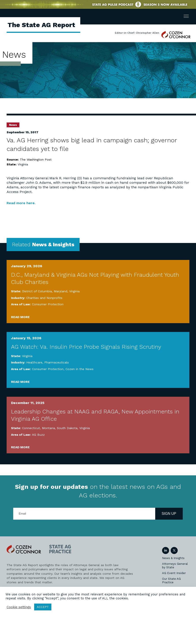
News (13, 124)
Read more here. (21, 203)
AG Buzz (38, 434)
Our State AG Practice (171, 580)
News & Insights (173, 558)
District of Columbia (37, 291)
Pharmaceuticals (56, 362)
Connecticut (31, 428)
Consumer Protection (47, 304)
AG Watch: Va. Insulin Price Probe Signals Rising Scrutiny (86, 346)
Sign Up (169, 513)
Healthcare (34, 362)
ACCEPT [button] (43, 607)
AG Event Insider (174, 573)
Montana (48, 428)
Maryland (60, 291)
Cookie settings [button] (19, 607)
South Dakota (67, 428)
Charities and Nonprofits (44, 298)
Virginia (23, 164)
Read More (20, 317)
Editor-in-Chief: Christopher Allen (137, 32)
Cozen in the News (79, 369)
